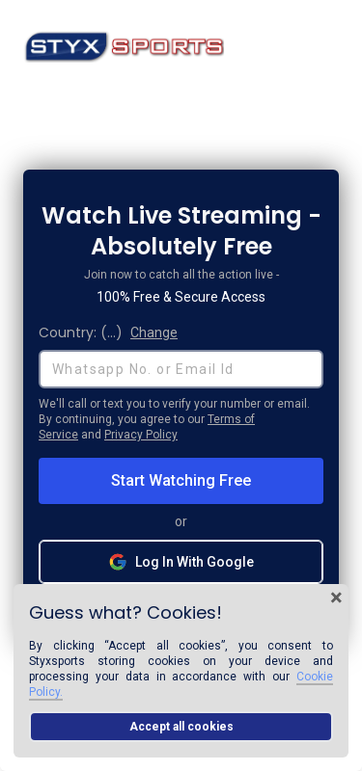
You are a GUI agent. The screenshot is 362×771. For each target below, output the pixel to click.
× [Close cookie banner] (336, 597)
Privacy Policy (141, 434)
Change (154, 332)
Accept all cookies (181, 726)
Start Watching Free (181, 480)
